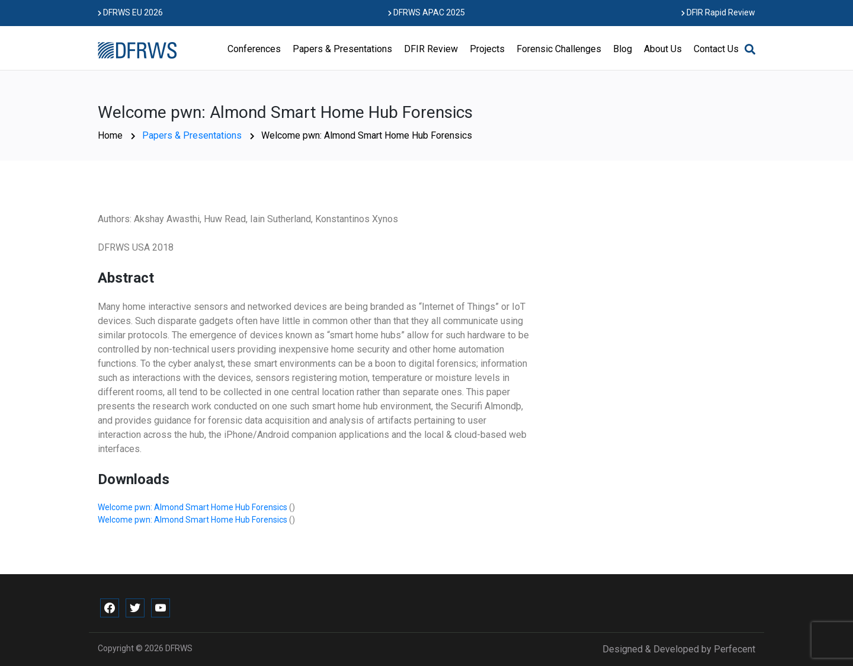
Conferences (254, 49)
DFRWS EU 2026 (130, 12)
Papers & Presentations (342, 49)
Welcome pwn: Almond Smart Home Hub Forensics (193, 507)
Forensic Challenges (559, 49)
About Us (663, 49)
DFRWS (179, 648)
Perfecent (734, 649)
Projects (487, 49)
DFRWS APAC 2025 (426, 12)
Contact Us (716, 49)
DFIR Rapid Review (718, 12)
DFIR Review (431, 49)
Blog (622, 49)
